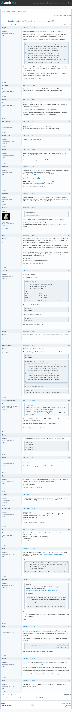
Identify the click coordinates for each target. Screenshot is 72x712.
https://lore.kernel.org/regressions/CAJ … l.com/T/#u (38, 466)
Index (3, 11)
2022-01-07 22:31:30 (29, 658)
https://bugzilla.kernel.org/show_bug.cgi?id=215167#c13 (42, 590)
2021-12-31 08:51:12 (29, 529)
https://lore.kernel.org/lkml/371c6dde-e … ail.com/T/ (38, 183)
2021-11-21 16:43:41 (29, 166)
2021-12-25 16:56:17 (29, 476)
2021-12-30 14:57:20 (29, 508)
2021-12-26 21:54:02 (29, 494)
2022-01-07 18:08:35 (29, 626)
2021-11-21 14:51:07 (29, 135)
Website (6, 228)
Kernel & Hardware (15, 21)
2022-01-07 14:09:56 (29, 579)
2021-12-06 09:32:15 (29, 400)
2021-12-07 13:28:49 (29, 435)
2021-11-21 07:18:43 (29, 85)
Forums (42, 3)
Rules (8, 11)
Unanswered (67, 15)
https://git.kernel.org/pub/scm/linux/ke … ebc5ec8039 (38, 174)
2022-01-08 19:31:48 (29, 680)
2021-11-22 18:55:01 (29, 331)
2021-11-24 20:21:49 (29, 345)
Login (24, 11)
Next (15, 24)
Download (68, 3)
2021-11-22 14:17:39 (29, 235)
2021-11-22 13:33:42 (29, 208)
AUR (62, 3)
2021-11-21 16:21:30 (29, 149)
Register (19, 11)
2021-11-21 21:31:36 (29, 193)
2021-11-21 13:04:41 (29, 99)
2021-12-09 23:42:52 (29, 457)
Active (61, 15)
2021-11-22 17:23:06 (29, 270)
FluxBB (68, 706)
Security (57, 3)
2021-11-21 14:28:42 (29, 121)
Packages (36, 3)
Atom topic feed (67, 703)
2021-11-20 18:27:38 (29, 27)
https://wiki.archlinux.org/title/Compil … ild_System (38, 651)
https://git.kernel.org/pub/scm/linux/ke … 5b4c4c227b (45, 664)
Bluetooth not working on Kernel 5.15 (39, 21)
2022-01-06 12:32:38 (29, 548)
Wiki (47, 3)
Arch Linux (9, 3)
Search (13, 11)
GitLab (52, 3)
